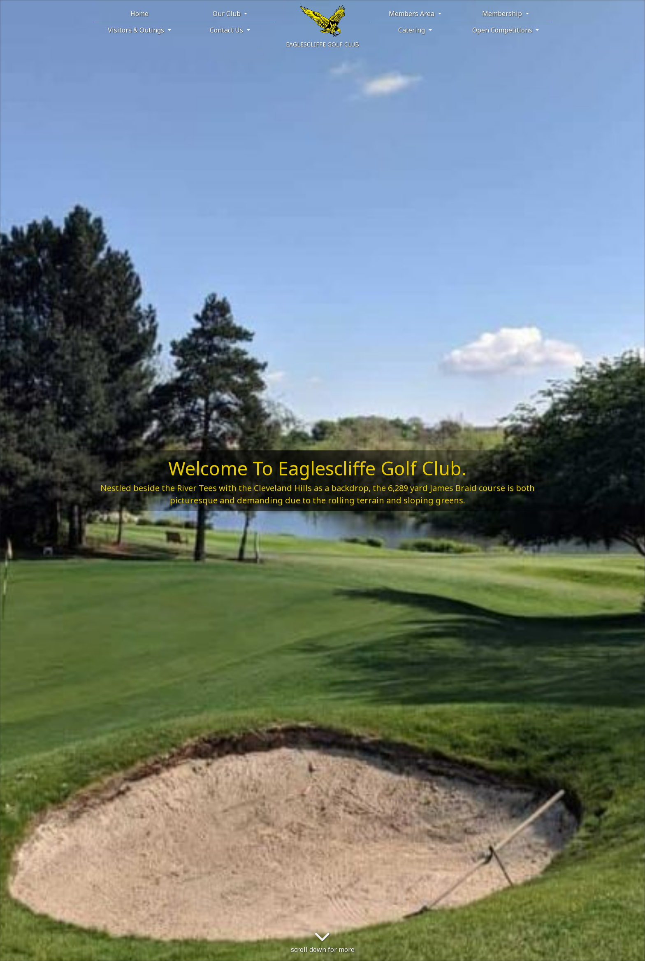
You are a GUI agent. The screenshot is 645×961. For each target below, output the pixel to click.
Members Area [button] (412, 13)
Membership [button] (503, 13)
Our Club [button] (227, 13)
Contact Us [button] (227, 30)
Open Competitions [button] (503, 30)
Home (139, 13)
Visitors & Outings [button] (137, 30)
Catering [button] (412, 30)
